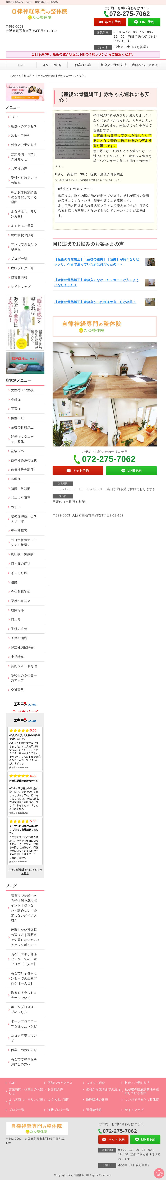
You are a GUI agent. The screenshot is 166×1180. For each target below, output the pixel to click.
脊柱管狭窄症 (20, 591)
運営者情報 (19, 277)
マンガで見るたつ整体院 (24, 247)
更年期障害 (19, 530)
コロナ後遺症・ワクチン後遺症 (24, 542)
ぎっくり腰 (19, 573)
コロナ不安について (24, 1038)
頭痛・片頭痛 (20, 488)
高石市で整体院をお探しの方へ (24, 1062)
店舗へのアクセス (145, 65)
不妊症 (16, 399)
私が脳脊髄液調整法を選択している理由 (24, 197)
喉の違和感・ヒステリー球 (24, 519)
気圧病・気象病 (22, 554)
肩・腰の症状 (20, 563)
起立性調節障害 (22, 647)
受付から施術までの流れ (24, 180)
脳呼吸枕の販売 (22, 235)
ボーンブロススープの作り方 (24, 1009)
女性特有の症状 (22, 390)
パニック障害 (20, 497)
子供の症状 (19, 629)
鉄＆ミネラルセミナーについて (24, 995)
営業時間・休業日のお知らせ (24, 157)
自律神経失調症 (22, 469)
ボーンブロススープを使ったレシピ (24, 1024)
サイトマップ (20, 286)
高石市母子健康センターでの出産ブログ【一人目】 (24, 978)
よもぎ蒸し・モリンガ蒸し (24, 214)
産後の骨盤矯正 (22, 427)
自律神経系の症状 (24, 460)
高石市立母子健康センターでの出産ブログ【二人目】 (24, 959)
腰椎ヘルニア (20, 601)
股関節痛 (17, 610)
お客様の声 (83, 65)
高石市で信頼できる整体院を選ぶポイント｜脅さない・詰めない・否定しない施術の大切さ (24, 908)
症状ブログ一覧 (22, 268)
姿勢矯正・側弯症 (24, 666)
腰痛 (14, 582)
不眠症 (16, 479)
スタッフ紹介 (52, 65)
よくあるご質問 (22, 226)
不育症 (16, 409)
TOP (21, 65)
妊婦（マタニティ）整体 (22, 439)
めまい (16, 507)
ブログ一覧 (19, 258)
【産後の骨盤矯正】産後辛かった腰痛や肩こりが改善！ (95, 302)
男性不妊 (17, 418)
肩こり (16, 619)
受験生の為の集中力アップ (24, 678)
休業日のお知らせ (24, 1050)
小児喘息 (17, 657)
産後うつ (17, 451)
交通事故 (17, 689)
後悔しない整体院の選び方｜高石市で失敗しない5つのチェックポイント (25, 937)
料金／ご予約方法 (114, 65)
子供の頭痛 (19, 638)
